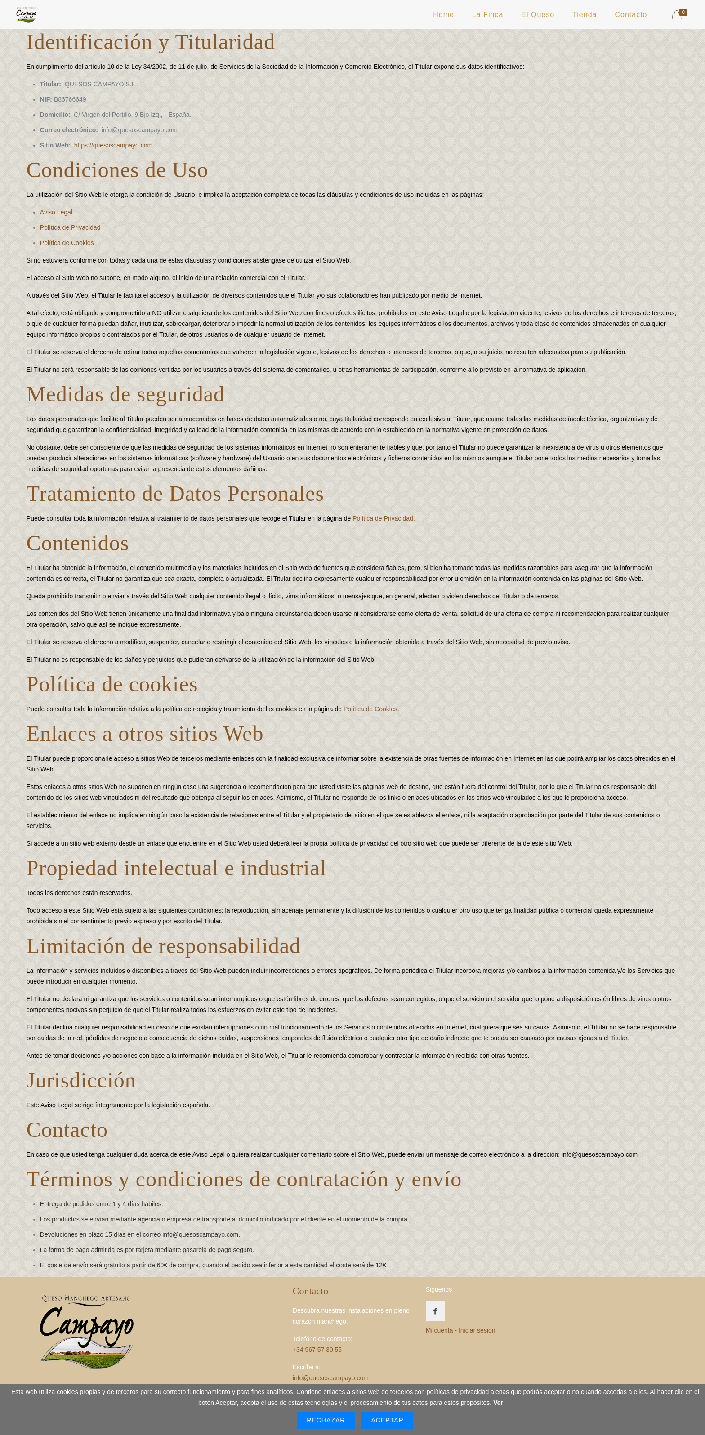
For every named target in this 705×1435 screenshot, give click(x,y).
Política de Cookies (67, 242)
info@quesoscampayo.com (200, 1234)
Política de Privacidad (70, 227)
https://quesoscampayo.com (113, 145)
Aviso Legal (56, 212)
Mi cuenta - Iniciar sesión (460, 1330)
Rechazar (326, 1420)
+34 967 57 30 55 (317, 1349)
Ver (498, 1402)
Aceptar (387, 1420)
